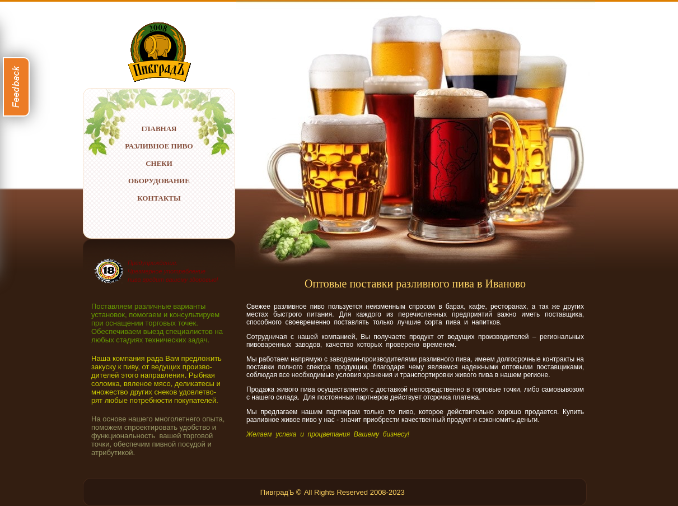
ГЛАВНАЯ (159, 128)
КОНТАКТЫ (159, 198)
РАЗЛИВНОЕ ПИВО (159, 146)
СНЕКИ (159, 163)
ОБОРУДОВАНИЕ (159, 181)
